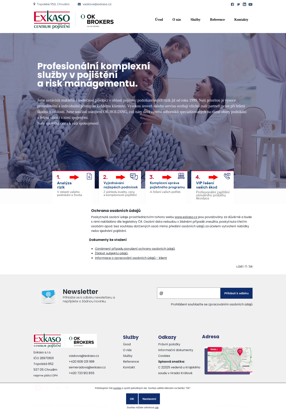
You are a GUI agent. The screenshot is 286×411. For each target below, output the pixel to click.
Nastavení (149, 398)
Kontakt (129, 367)
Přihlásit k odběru (236, 293)
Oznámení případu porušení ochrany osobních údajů (135, 248)
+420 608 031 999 (81, 361)
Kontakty (241, 20)
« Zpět (239, 266)
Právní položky (169, 344)
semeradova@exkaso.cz (87, 367)
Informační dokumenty (175, 350)
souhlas (117, 388)
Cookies (164, 356)
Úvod (159, 20)
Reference (217, 20)
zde (157, 407)
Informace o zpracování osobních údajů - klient (131, 258)
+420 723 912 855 (81, 373)
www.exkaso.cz (186, 217)
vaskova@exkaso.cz (84, 356)
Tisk (250, 266)
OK (132, 398)
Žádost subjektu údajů (111, 253)
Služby (195, 20)
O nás (176, 20)
